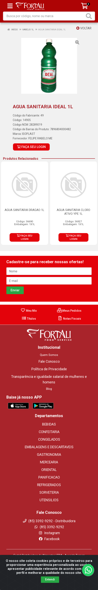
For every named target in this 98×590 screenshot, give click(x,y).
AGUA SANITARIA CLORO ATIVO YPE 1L (73, 212)
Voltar (83, 28)
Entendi (50, 585)
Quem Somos (49, 355)
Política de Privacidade (49, 369)
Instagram (49, 533)
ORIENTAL (49, 470)
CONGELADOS (49, 439)
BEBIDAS (49, 424)
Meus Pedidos (69, 310)
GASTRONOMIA (49, 455)
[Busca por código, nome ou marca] (44, 16)
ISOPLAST (28, 133)
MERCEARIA (49, 462)
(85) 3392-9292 (49, 527)
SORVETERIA (49, 492)
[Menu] (10, 6)
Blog (49, 389)
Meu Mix (29, 310)
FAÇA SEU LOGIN (31, 147)
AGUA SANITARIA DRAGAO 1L (24, 210)
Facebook (49, 539)
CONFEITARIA (49, 432)
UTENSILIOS (49, 500)
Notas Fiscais (69, 318)
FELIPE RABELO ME (40, 138)
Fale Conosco (49, 361)
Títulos (29, 318)
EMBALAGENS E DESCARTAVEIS (49, 447)
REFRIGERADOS (49, 485)
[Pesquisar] (90, 16)
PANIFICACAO (49, 477)
